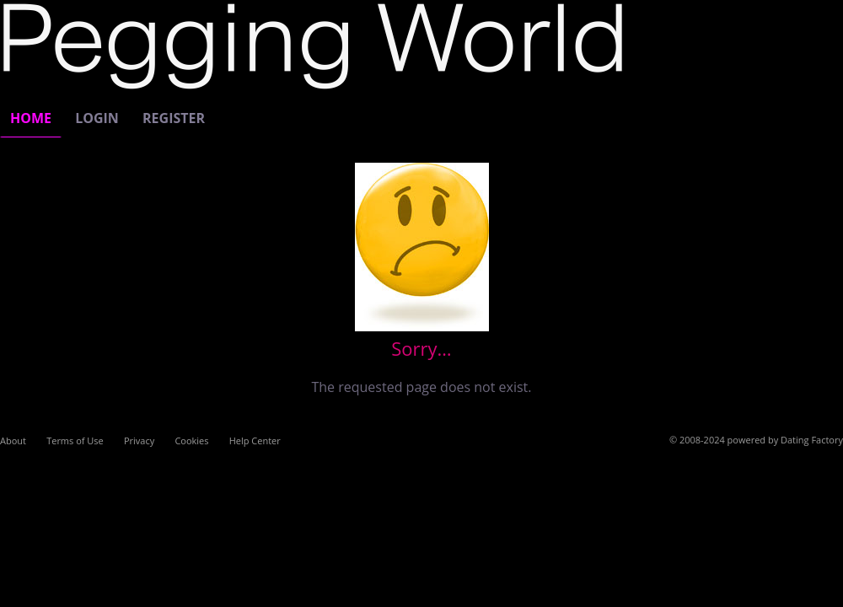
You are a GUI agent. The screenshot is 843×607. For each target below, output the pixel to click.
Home (30, 118)
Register (173, 118)
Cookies (191, 440)
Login (97, 118)
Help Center (255, 440)
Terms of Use (75, 440)
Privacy (139, 440)
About (13, 440)
